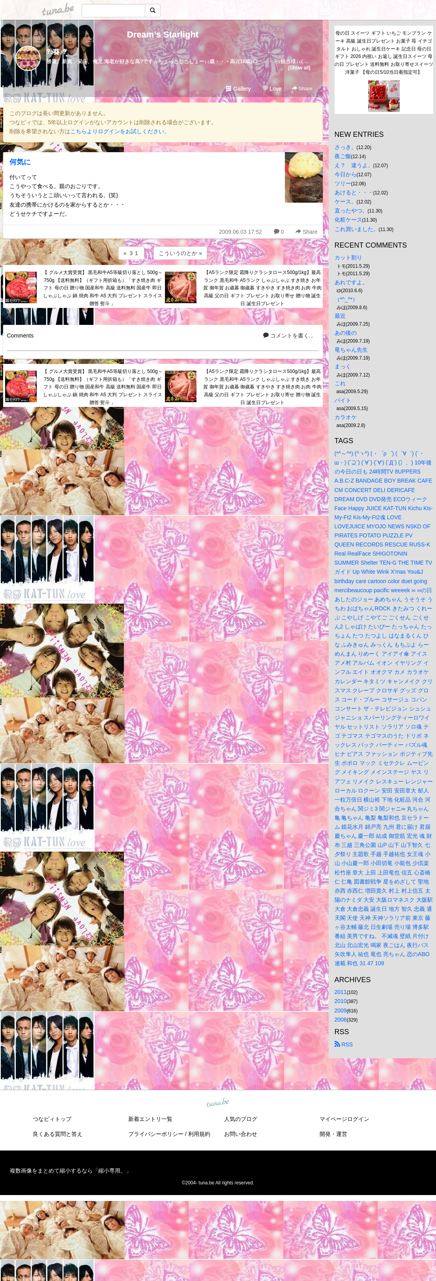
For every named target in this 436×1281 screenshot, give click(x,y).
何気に (20, 162)
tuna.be (218, 1103)
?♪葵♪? (57, 51)
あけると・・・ (354, 192)
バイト (343, 400)
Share (302, 88)
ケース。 (346, 201)
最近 (340, 316)
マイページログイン (344, 1119)
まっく (343, 366)
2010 (341, 1001)
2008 (341, 1019)
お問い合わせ (240, 1134)
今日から (346, 174)
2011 (341, 992)
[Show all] (299, 68)
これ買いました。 (357, 229)
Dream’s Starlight (162, 34)
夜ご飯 (343, 156)
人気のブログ (240, 1119)
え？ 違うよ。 (354, 165)
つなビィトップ (52, 1119)
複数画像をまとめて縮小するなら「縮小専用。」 (70, 1170)
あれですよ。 (351, 282)
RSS (344, 1044)
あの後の (346, 333)
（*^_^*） (346, 299)
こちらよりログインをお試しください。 (120, 131)
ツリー (343, 183)
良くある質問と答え (57, 1134)
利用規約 (199, 1134)
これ (340, 383)
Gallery (238, 89)
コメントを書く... (288, 335)
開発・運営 (333, 1134)
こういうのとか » (180, 253)
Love (271, 89)
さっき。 (346, 147)
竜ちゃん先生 (351, 350)
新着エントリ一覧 (150, 1119)
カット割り (348, 257)
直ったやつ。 (351, 210)
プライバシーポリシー (155, 1134)
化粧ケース (348, 219)
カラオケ (346, 417)
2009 (341, 1010)
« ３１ (131, 253)
